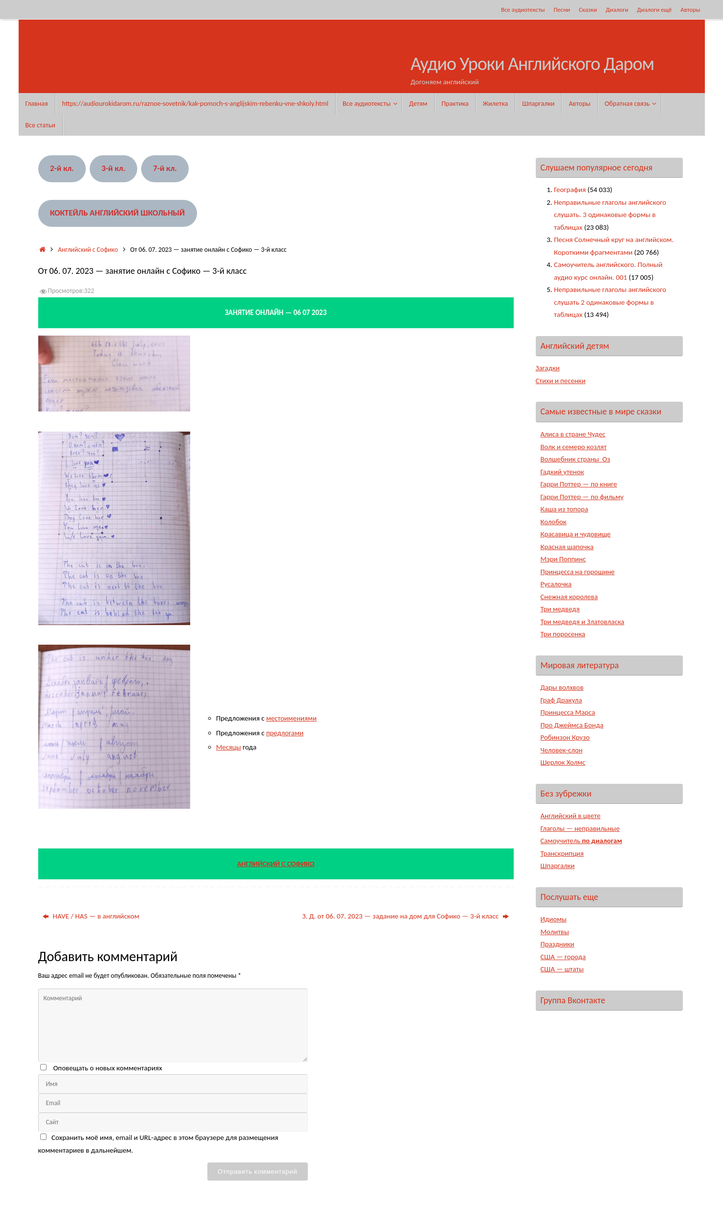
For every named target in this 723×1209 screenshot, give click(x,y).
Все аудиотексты (523, 9)
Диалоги (617, 9)
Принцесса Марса (568, 712)
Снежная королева (570, 596)
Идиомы (554, 919)
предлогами (285, 732)
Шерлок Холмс (563, 762)
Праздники (558, 944)
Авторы (690, 9)
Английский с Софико (88, 249)
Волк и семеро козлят (574, 446)
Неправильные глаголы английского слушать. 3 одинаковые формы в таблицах (610, 215)
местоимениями (292, 718)
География (570, 189)
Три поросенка (563, 633)
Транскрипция (563, 853)
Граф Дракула (562, 700)
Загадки (548, 367)
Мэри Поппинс (564, 559)
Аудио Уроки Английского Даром (532, 64)
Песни (562, 9)
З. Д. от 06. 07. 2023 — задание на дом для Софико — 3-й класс (405, 916)
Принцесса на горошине (578, 571)
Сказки (588, 9)
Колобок (554, 521)
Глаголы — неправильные (581, 828)
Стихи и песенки (561, 380)
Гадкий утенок (563, 471)
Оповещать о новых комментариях (107, 1068)
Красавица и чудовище (576, 534)
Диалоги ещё (654, 9)
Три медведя (560, 608)
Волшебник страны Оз (576, 459)
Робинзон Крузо (566, 737)
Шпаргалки (558, 865)
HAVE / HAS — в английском (91, 916)
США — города (564, 956)
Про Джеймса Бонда (573, 725)
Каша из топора (565, 509)
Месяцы (229, 747)
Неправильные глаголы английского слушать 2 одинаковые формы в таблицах (610, 302)
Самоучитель (582, 840)
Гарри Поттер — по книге (580, 484)
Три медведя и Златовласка (583, 621)
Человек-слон (562, 750)
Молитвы (555, 931)
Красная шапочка (568, 546)
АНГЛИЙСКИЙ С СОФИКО (275, 863)
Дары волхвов (562, 687)
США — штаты (563, 969)
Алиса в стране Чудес (574, 434)
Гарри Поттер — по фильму (583, 496)
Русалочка (557, 584)
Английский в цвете (571, 815)
